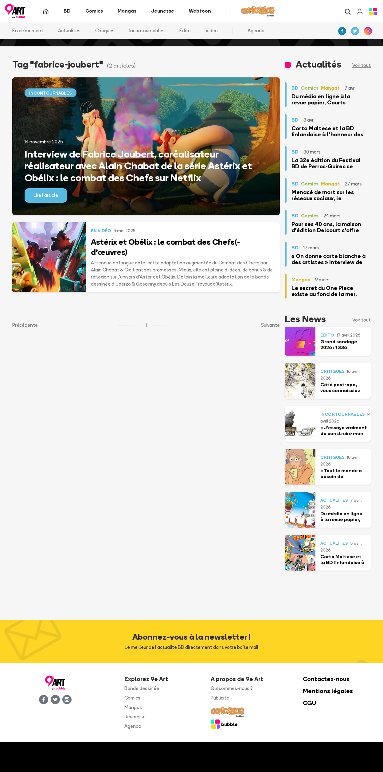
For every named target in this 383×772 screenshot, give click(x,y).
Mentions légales (328, 691)
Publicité (220, 698)
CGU (309, 703)
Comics (132, 698)
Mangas (133, 707)
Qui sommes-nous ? (232, 689)
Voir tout (361, 65)
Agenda (256, 30)
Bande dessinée (141, 689)
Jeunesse (135, 717)
